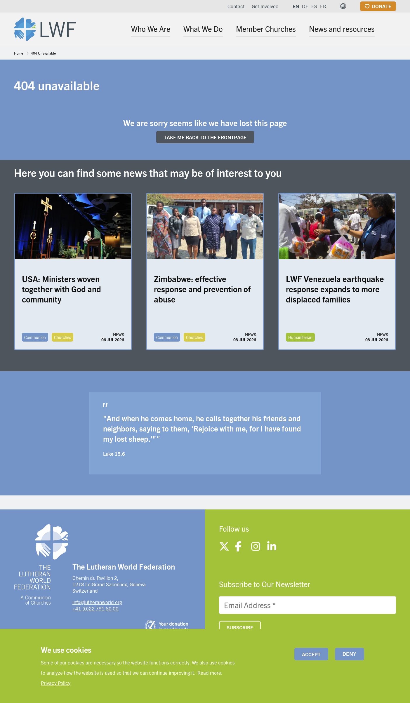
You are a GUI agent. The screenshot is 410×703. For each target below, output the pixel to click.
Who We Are (150, 29)
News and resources (342, 29)
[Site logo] (45, 28)
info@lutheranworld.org (97, 602)
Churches (62, 337)
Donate (381, 6)
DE (305, 6)
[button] (343, 6)
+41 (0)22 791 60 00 (95, 608)
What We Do (203, 29)
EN (296, 6)
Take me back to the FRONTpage (205, 137)
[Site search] (392, 30)
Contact (236, 6)
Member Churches (266, 29)
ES (314, 6)
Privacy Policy (55, 683)
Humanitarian (300, 337)
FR (323, 6)
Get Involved (265, 6)
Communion (35, 337)
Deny (349, 654)
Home (18, 53)
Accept (311, 654)
